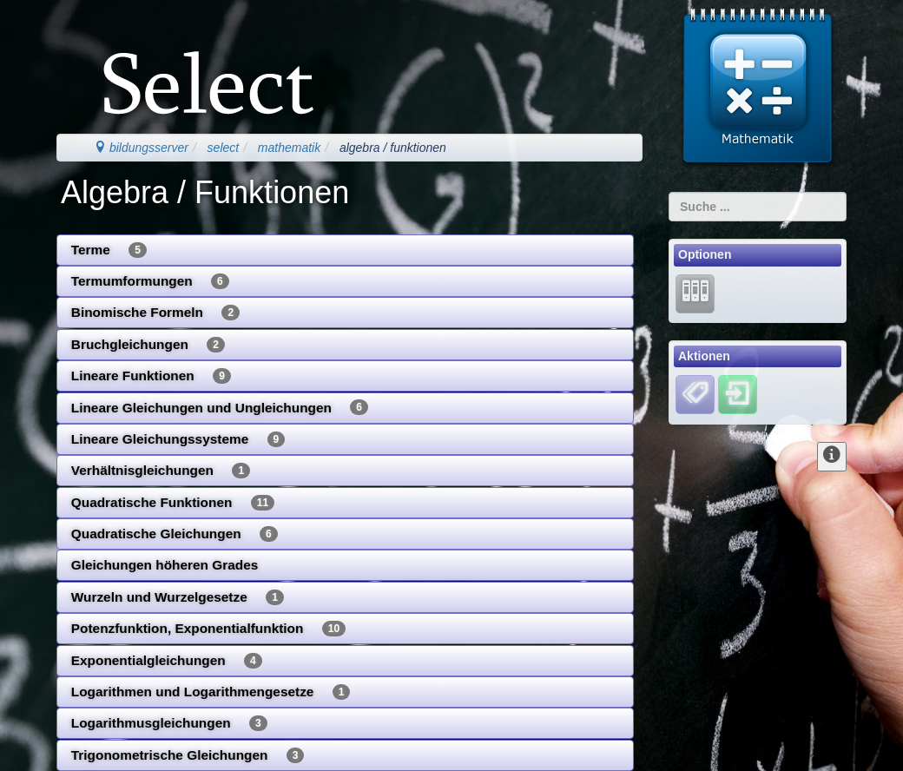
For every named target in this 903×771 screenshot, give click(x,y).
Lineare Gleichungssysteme (178, 439)
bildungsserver (141, 148)
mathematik (289, 148)
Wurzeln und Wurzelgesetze (177, 597)
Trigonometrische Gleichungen (188, 755)
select (224, 148)
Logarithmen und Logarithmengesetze (211, 692)
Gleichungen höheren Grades (165, 564)
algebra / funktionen (392, 148)
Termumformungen (150, 281)
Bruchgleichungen (148, 345)
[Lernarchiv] (695, 293)
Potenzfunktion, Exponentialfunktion (208, 628)
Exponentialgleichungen (166, 661)
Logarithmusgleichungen (169, 723)
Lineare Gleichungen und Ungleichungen (219, 407)
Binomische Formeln (155, 312)
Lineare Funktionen (151, 376)
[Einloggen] (737, 394)
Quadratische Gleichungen (174, 534)
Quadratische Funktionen (172, 503)
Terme (109, 250)
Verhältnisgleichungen (160, 470)
